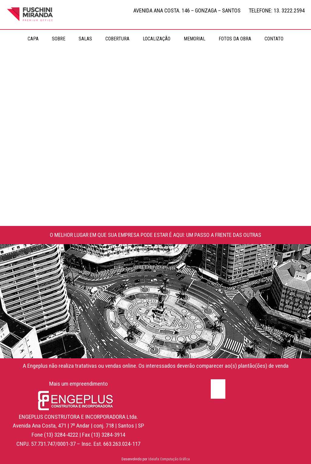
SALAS (85, 39)
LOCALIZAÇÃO (156, 39)
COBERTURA (117, 39)
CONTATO (274, 39)
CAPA (33, 39)
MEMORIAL (194, 39)
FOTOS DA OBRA (235, 39)
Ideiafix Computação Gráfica (169, 459)
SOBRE (58, 39)
